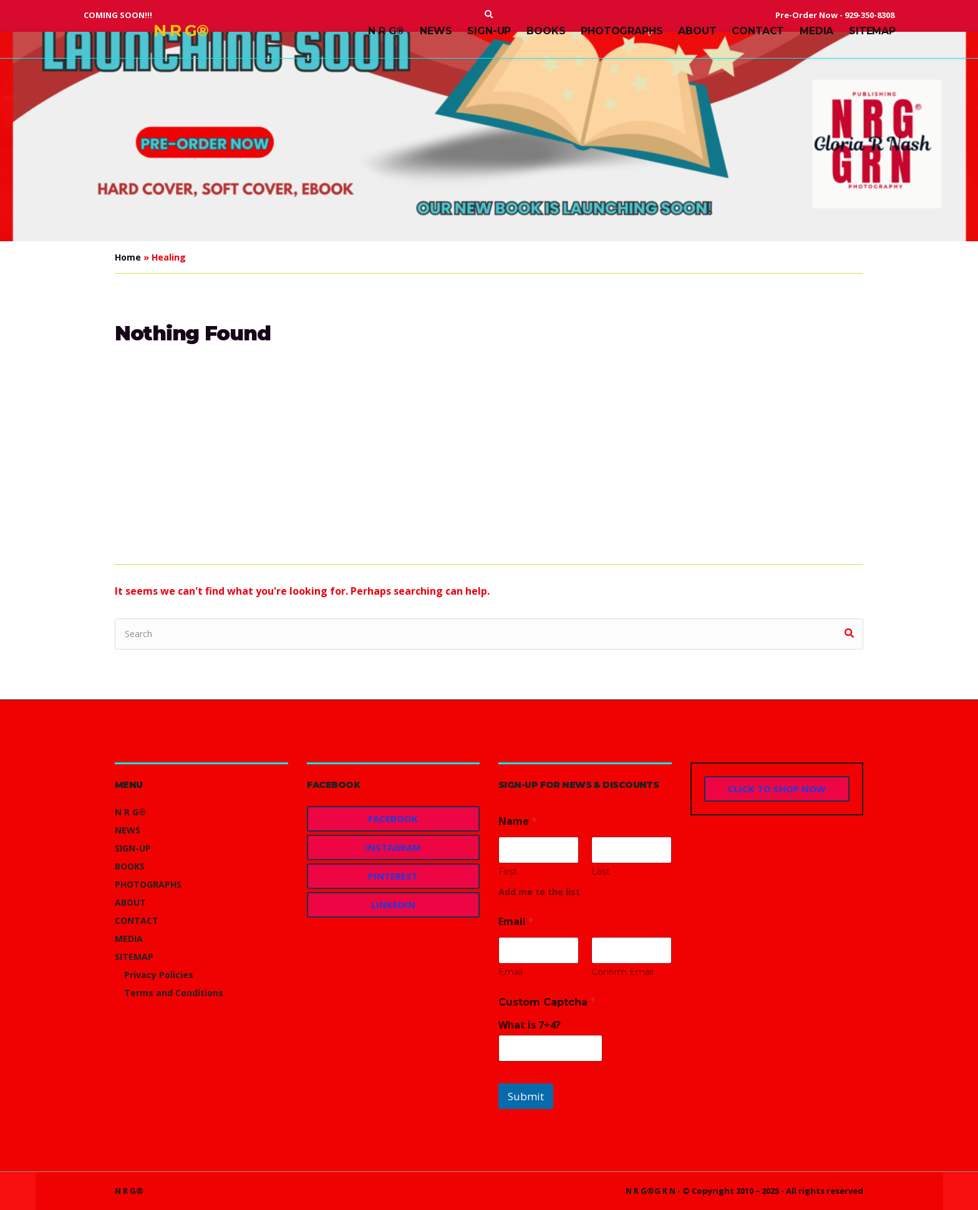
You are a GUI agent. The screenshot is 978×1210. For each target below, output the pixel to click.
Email (510, 972)
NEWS (436, 31)
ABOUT (697, 31)
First (507, 872)
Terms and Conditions (173, 993)
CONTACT (758, 31)
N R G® (180, 31)
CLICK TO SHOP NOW (777, 788)
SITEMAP (872, 31)
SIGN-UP (489, 31)
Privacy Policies (158, 975)
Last (600, 872)
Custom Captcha (546, 1002)
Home (128, 257)
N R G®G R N (650, 1190)
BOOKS (545, 31)
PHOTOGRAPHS (621, 31)
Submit (526, 1096)
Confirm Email (622, 972)
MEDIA (816, 31)
